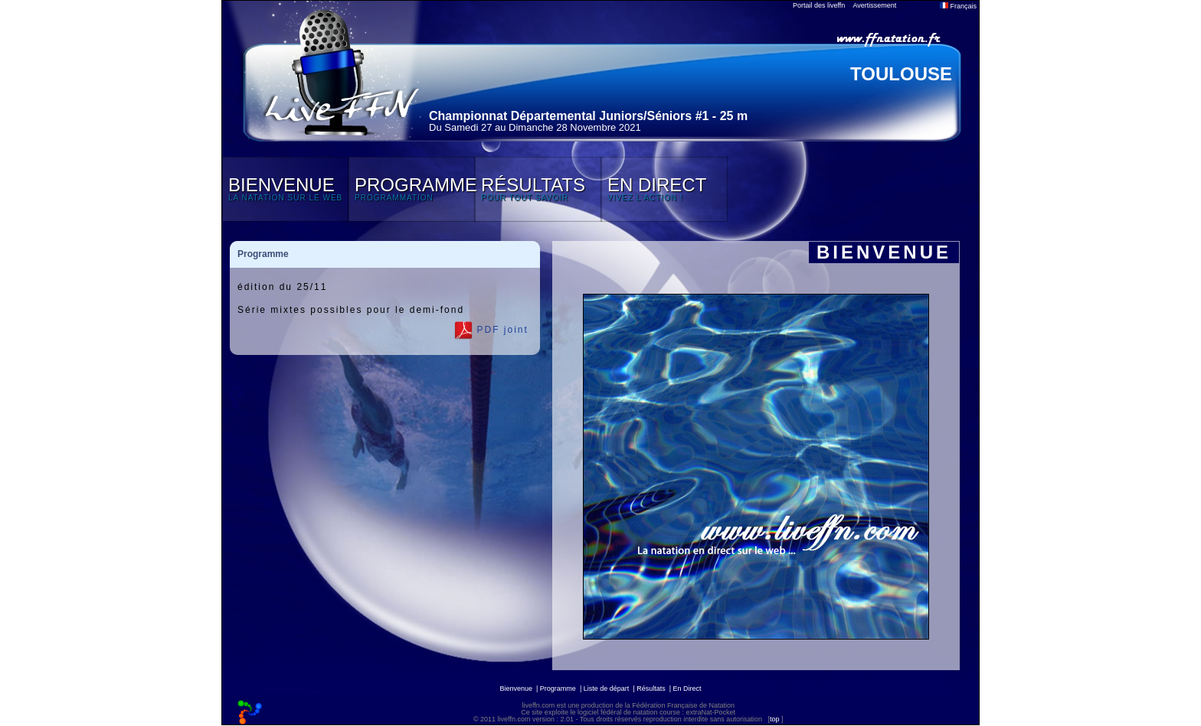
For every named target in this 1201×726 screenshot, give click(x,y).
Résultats (651, 688)
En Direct (687, 688)
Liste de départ (607, 688)
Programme (558, 688)
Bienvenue (515, 688)
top (775, 719)
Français (958, 6)
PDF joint (491, 330)
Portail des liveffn (819, 5)
